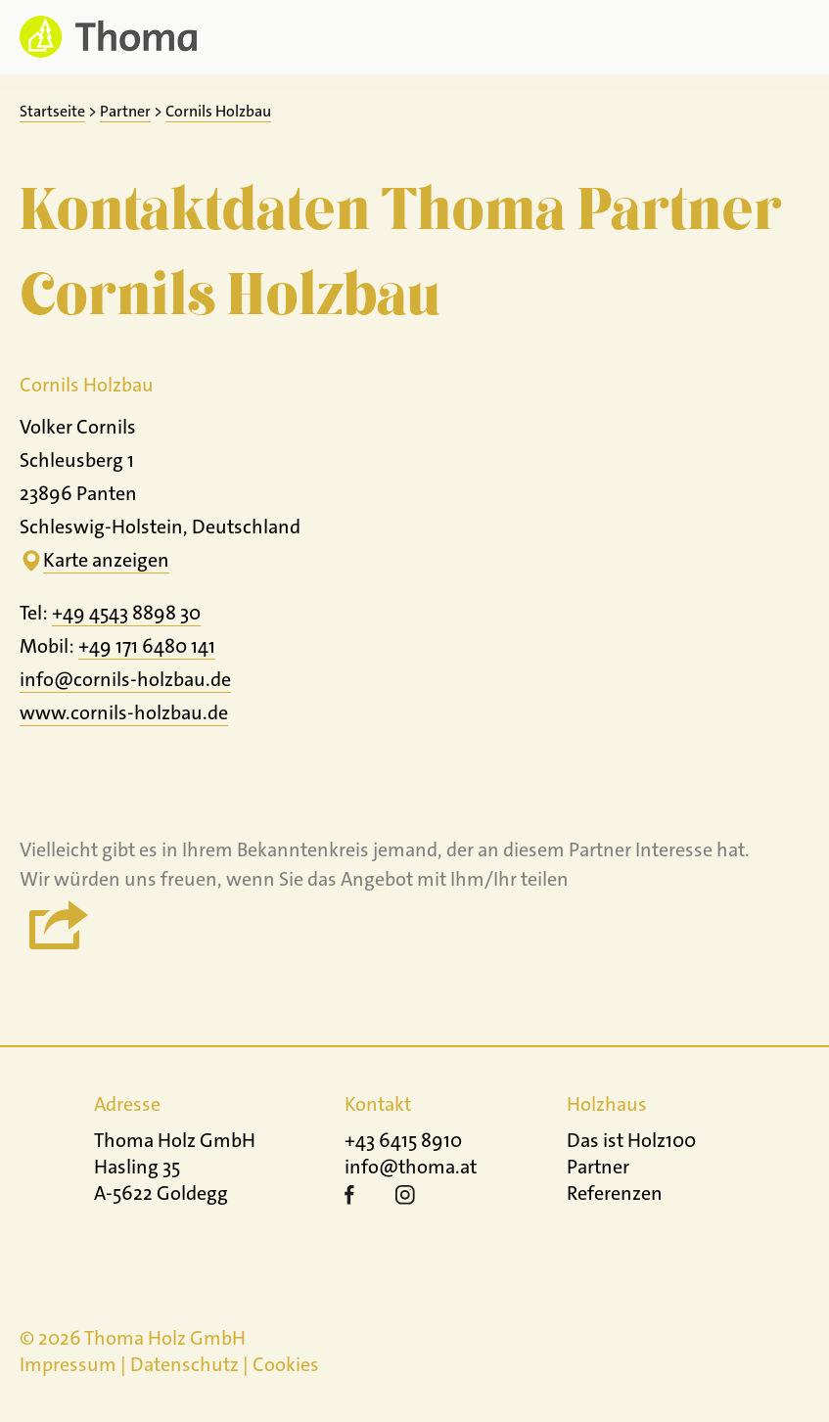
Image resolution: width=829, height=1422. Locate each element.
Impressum (68, 1364)
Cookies (286, 1364)
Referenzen (615, 1193)
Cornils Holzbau (218, 111)
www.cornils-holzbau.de (124, 712)
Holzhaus (607, 1104)
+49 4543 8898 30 (126, 612)
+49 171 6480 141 (146, 646)
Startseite (52, 111)
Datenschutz (184, 1364)
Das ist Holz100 (631, 1140)
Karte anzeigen (106, 560)
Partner (125, 111)
